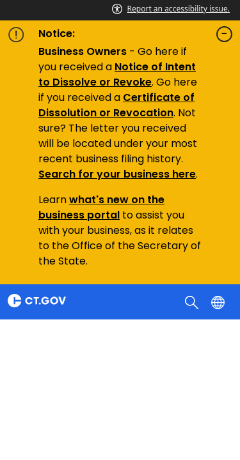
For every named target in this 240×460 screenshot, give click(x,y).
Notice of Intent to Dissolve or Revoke (117, 74)
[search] (193, 301)
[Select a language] (219, 301)
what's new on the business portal (101, 207)
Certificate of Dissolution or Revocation (116, 105)
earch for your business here (120, 174)
